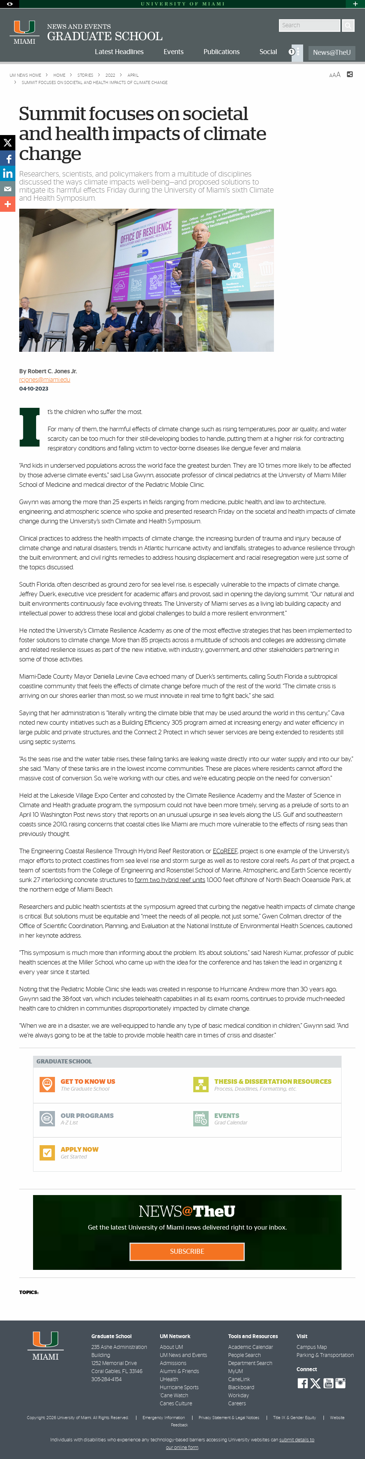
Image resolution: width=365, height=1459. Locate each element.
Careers (237, 1403)
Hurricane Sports (179, 1387)
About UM (171, 1347)
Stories (84, 75)
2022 (110, 75)
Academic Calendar (250, 1347)
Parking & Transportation (325, 1355)
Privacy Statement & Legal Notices (229, 1418)
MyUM (235, 1371)
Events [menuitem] (174, 52)
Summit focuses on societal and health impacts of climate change (95, 83)
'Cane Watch (174, 1395)
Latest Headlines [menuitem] (119, 52)
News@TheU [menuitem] (332, 52)
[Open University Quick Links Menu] (355, 4)
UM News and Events (183, 1355)
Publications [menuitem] (222, 52)
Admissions (173, 1363)
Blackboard (241, 1387)
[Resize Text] (335, 75)
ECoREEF (225, 851)
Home (58, 75)
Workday (238, 1395)
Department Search (250, 1363)
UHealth (169, 1379)
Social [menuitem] (268, 52)
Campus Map (312, 1347)
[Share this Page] (345, 79)
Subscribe (187, 1251)
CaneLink (239, 1379)
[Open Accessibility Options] (9, 4)
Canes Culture (176, 1403)
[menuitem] (297, 53)
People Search (244, 1355)
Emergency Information (164, 1418)
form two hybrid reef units (170, 880)
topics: (28, 1292)
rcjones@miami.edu (44, 380)
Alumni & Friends (179, 1371)
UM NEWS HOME (25, 75)
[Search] (348, 25)
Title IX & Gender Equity (294, 1418)
